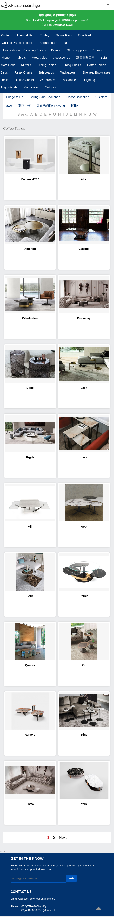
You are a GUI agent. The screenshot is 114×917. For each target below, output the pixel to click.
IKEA (74, 105)
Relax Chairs (23, 72)
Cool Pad (84, 35)
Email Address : (20, 898)
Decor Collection (77, 97)
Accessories (61, 57)
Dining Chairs (71, 65)
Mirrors (26, 65)
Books (55, 50)
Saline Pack (64, 35)
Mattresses (31, 87)
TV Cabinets (69, 80)
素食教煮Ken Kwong (51, 105)
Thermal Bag (25, 35)
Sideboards (46, 72)
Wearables (39, 57)
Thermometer (47, 42)
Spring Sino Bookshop (45, 97)
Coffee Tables (96, 65)
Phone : (15, 906)
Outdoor (50, 87)
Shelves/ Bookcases (96, 72)
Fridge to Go (14, 97)
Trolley (44, 35)
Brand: (22, 114)
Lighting (89, 80)
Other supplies (76, 50)
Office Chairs (25, 80)
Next (62, 837)
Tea (64, 42)
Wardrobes (47, 80)
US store (101, 97)
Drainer (97, 50)
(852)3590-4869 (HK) (33, 906)
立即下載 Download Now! (57, 24)
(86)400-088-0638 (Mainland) (37, 910)
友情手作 (24, 105)
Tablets (21, 57)
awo (9, 105)
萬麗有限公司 (85, 57)
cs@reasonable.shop (42, 898)
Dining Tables (47, 65)
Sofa (103, 57)
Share (3, 851)
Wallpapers (67, 72)
